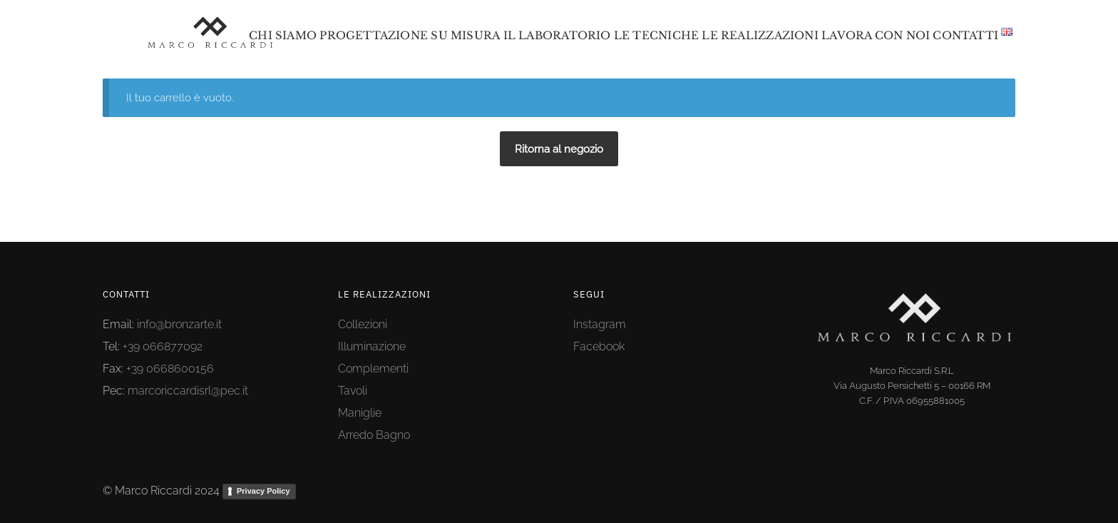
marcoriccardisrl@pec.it (188, 390)
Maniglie (359, 413)
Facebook (599, 346)
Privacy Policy (263, 491)
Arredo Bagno (374, 435)
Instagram (599, 324)
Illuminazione (372, 346)
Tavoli (352, 390)
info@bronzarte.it (179, 324)
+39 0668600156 (170, 368)
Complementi (373, 368)
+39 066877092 (162, 346)
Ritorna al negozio (559, 149)
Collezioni (362, 324)
